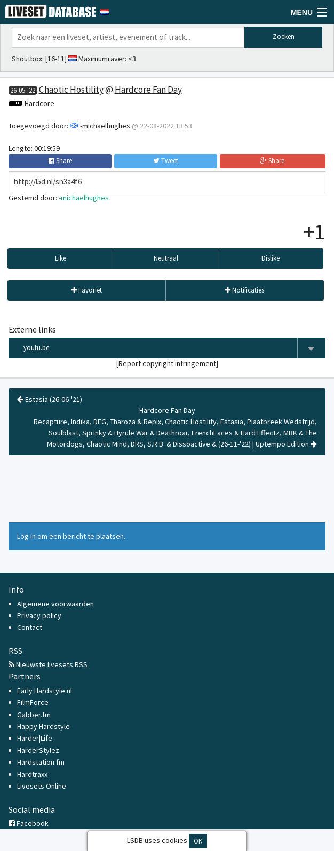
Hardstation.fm (41, 762)
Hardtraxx (32, 774)
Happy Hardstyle (43, 726)
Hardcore (39, 103)
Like (60, 258)
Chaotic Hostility (71, 89)
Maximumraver (101, 58)
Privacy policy (39, 615)
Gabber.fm (34, 714)
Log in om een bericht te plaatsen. (71, 536)
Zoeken (284, 36)
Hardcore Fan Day (148, 89)
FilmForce (33, 702)
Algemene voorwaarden (55, 604)
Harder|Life (34, 738)
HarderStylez (38, 750)
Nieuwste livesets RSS (48, 664)
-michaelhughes (105, 126)
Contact (29, 627)
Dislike (270, 258)
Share (60, 160)
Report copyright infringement (167, 363)
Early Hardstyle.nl (44, 690)
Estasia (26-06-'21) (49, 399)
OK (198, 841)
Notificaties (244, 290)
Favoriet (86, 290)
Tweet (165, 160)
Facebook (29, 823)
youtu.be (174, 348)
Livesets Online (41, 786)
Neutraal (166, 258)
